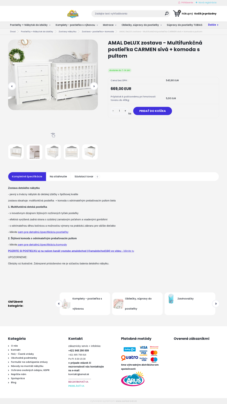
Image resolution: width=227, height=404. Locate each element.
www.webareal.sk (126, 401)
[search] (144, 15)
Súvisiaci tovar (87, 176)
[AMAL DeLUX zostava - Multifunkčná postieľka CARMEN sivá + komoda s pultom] (53, 75)
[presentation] (12, 86)
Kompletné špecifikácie (27, 176)
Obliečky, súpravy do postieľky (140, 25)
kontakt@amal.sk (78, 374)
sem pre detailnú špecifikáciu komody (42, 244)
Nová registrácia (207, 2)
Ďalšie (212, 24)
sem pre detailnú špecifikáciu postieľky (43, 232)
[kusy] (119, 110)
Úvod (12, 31)
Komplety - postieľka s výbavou (75, 25)
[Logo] (27, 14)
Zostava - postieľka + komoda (98, 31)
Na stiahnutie (58, 176)
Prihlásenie (187, 2)
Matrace (108, 25)
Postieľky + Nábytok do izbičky (29, 25)
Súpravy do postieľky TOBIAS (184, 25)
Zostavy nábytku (67, 31)
